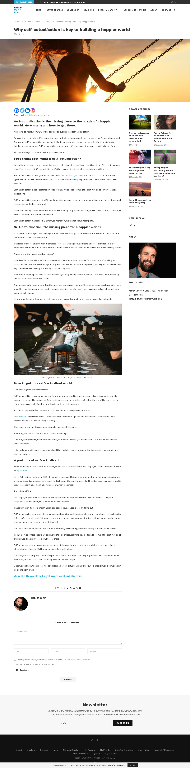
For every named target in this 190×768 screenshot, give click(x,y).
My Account (90, 749)
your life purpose (31, 433)
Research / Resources (164, 749)
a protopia (22, 470)
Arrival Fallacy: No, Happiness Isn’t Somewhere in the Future (163, 137)
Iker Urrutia (38, 598)
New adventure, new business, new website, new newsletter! (139, 137)
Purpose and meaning (134, 10)
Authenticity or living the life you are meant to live (139, 170)
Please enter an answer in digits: (35, 664)
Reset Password (80, 753)
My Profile (105, 749)
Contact (166, 10)
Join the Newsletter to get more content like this (47, 576)
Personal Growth (108, 10)
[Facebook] (16, 110)
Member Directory (71, 749)
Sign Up (96, 753)
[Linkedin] (27, 110)
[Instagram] (32, 110)
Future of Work (54, 10)
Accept (133, 765)
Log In (55, 749)
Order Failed (143, 749)
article (23, 416)
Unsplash (44, 115)
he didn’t (50, 179)
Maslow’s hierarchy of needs (70, 175)
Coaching (88, 10)
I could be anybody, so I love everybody (140, 201)
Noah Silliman (30, 115)
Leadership (73, 10)
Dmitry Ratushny (77, 377)
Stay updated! (110, 753)
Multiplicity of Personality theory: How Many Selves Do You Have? (164, 172)
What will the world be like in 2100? (64, 2)
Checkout (31, 749)
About (154, 10)
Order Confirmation (123, 749)
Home (38, 10)
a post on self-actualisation (43, 165)
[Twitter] (22, 110)
